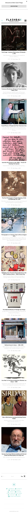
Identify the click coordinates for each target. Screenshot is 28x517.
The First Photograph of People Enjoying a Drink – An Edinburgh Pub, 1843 (14, 198)
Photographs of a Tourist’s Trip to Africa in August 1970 (14, 235)
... (15, 130)
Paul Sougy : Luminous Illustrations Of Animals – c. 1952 (14, 52)
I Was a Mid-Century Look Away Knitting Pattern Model (14, 418)
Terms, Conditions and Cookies (14, 493)
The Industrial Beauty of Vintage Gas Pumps (14, 309)
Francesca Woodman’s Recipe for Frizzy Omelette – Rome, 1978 (14, 89)
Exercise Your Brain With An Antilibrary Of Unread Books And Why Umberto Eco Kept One (14, 454)
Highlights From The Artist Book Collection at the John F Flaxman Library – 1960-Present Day (14, 273)
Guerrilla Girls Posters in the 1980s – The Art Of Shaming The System (14, 163)
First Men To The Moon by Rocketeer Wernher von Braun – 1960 (14, 381)
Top (22, 476)
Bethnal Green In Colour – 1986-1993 (14, 345)
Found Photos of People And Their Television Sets (14, 125)
